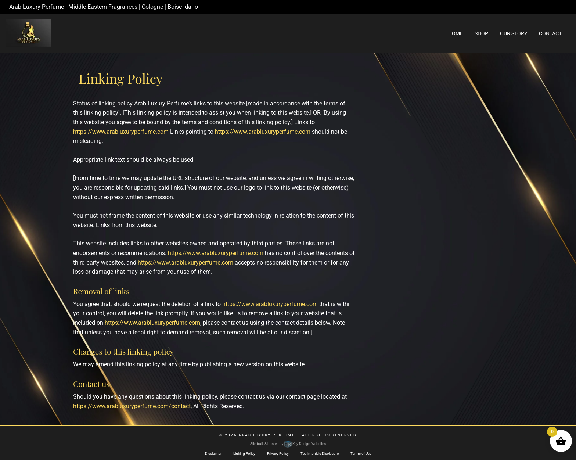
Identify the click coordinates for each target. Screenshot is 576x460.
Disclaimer (213, 454)
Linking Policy (244, 454)
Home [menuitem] (455, 33)
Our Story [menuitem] (513, 33)
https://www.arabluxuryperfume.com (121, 131)
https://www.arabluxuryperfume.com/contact (132, 406)
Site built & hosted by (287, 444)
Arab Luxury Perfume (266, 435)
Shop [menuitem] (481, 33)
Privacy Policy (278, 454)
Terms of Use (360, 454)
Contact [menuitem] (550, 33)
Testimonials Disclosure (319, 454)
